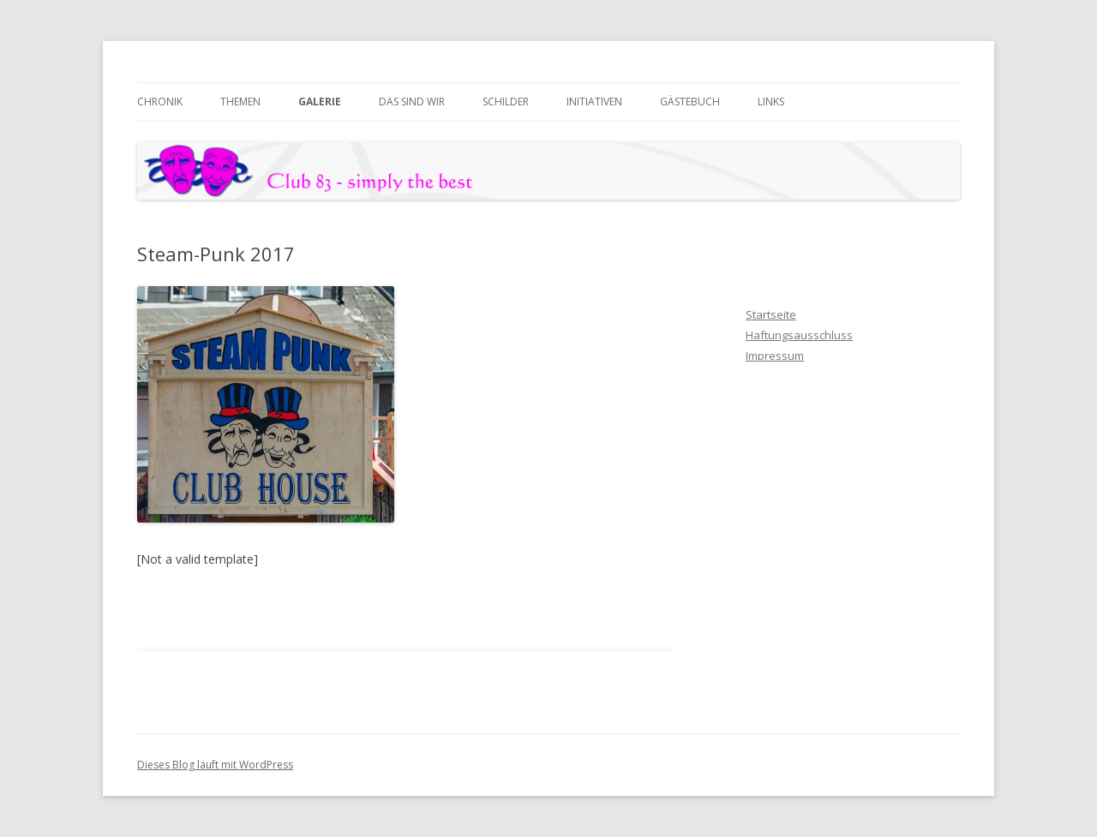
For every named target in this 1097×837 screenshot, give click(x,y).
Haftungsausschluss (799, 335)
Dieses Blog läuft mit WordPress (215, 764)
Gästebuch (690, 101)
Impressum (775, 355)
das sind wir (412, 101)
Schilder (506, 101)
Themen (240, 101)
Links (771, 101)
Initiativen (594, 101)
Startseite (771, 314)
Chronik (160, 101)
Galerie (319, 101)
